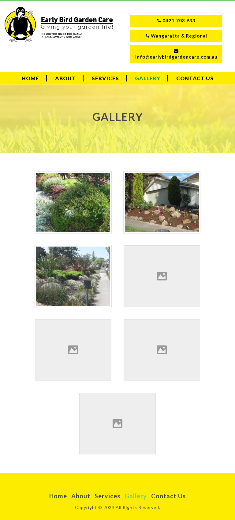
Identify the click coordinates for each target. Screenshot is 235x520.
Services (105, 78)
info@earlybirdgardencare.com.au (176, 54)
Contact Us (195, 78)
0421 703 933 (176, 20)
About (65, 78)
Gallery (147, 78)
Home (30, 78)
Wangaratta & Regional (176, 35)
